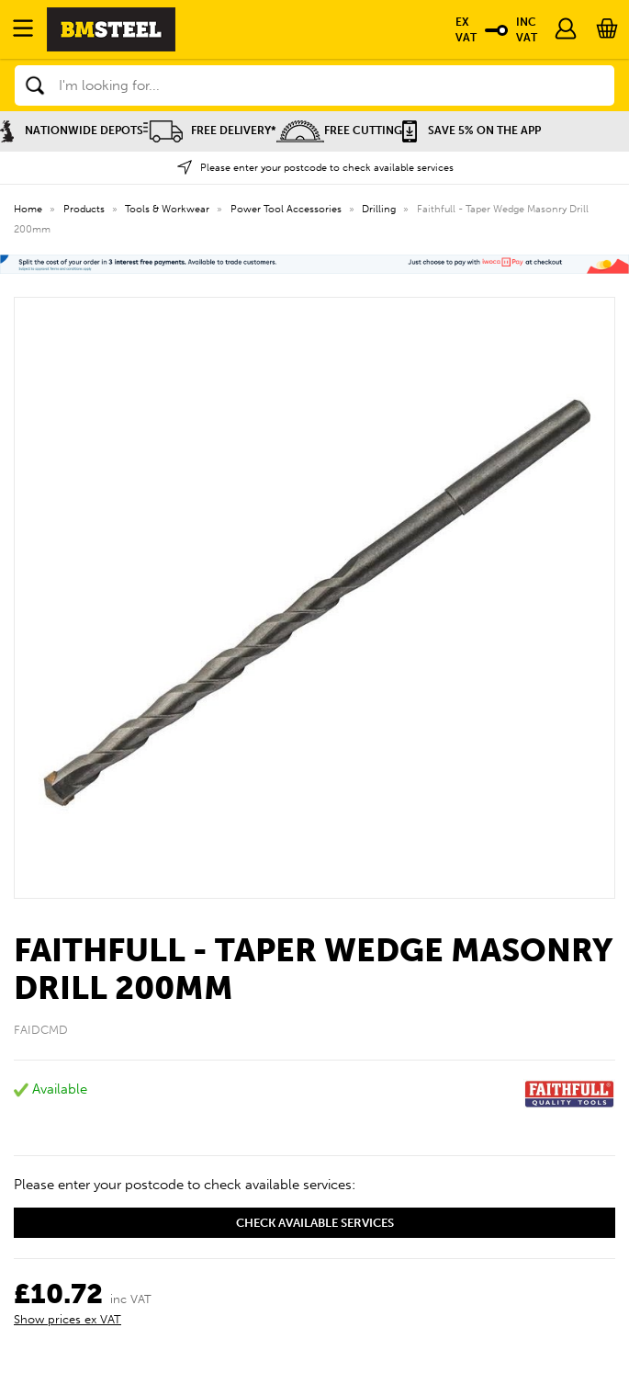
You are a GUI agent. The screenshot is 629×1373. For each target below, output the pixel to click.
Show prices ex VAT (67, 1319)
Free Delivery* (209, 130)
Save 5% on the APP (471, 130)
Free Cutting (339, 130)
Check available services (315, 1223)
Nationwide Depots (71, 130)
